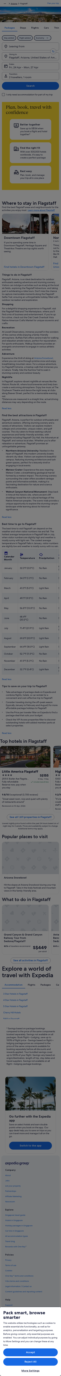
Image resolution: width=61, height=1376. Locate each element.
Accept (30, 1352)
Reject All (30, 1361)
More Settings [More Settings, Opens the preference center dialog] (30, 1370)
